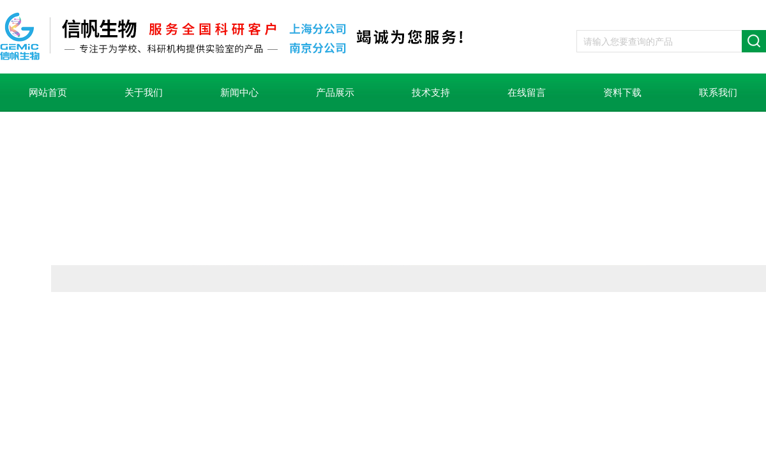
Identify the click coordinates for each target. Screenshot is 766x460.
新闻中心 (239, 93)
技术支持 (431, 93)
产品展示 (335, 93)
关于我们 (143, 93)
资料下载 (622, 93)
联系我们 (718, 93)
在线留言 (526, 93)
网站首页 (48, 93)
